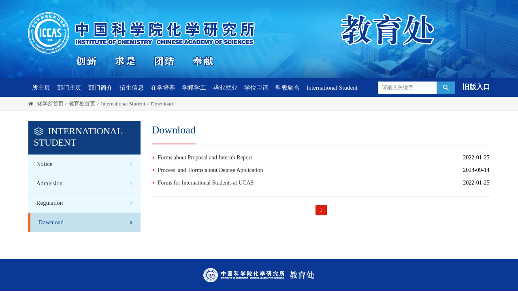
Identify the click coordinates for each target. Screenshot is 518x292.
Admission (49, 183)
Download (162, 104)
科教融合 (287, 87)
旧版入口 (476, 87)
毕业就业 (225, 87)
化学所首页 (50, 104)
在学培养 (163, 87)
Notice (44, 164)
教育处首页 (82, 104)
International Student (332, 87)
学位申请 (256, 87)
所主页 (41, 87)
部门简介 (100, 87)
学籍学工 (194, 87)
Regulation (49, 203)
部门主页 (69, 87)
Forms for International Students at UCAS (206, 183)
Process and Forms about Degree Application (210, 170)
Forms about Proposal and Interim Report (205, 158)
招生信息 (131, 87)
